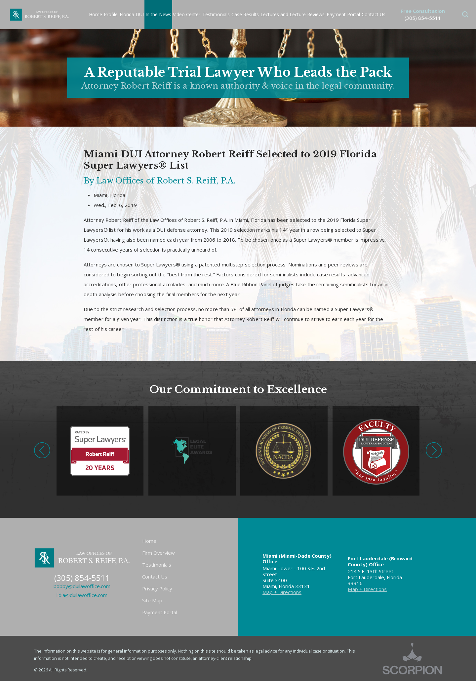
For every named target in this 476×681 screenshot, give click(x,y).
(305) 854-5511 (423, 18)
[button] (465, 14)
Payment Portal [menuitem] (343, 14)
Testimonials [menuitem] (216, 14)
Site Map (152, 600)
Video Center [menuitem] (186, 14)
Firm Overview (158, 552)
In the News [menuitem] (158, 14)
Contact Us (154, 576)
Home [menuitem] (95, 14)
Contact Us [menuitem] (373, 14)
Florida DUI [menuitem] (132, 14)
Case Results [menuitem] (245, 14)
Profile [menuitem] (111, 14)
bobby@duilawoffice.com (82, 586)
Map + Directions (281, 592)
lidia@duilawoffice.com (82, 595)
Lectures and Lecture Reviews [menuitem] (292, 14)
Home (149, 541)
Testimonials (156, 564)
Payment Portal (159, 612)
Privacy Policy (157, 588)
